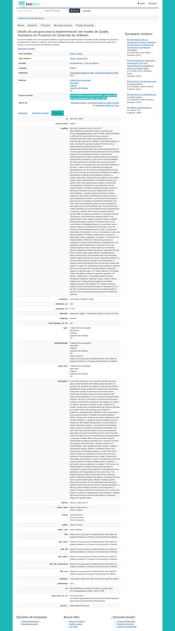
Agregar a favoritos (64, 25)
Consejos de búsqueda (125, 621)
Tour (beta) (73, 627)
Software (73, 85)
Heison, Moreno (76, 54)
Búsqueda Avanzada (29, 624)
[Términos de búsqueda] (29, 10)
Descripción (23, 113)
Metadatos (57, 113)
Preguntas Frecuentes (125, 624)
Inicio (141, 3)
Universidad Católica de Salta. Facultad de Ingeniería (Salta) (94, 73)
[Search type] (55, 10)
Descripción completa (26, 49)
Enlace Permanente (86, 25)
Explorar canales (75, 624)
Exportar (46, 25)
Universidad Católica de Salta (107, 105)
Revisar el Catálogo (77, 621)
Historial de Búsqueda (30, 621)
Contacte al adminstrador (126, 627)
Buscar (75, 11)
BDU (21, 4)
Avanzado (87, 11)
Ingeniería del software (79, 88)
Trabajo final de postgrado (80, 80)
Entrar (153, 3)
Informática (74, 83)
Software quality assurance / (140, 108)
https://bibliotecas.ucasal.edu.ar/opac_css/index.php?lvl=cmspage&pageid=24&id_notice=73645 (93, 96)
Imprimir (33, 25)
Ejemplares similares (40, 113)
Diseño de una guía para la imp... (31, 18)
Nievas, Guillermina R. (79, 58)
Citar (22, 25)
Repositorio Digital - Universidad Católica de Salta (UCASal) (95, 103)
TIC (71, 91)
